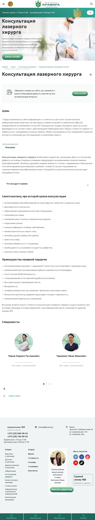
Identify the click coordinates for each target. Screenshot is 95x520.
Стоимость (33, 458)
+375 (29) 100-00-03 (17, 436)
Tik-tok (81, 462)
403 (16, 427)
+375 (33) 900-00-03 (17, 433)
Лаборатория (10, 471)
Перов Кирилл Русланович (23, 356)
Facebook (81, 456)
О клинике (33, 466)
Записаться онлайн (35, 518)
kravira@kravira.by (45, 427)
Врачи (31, 454)
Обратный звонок (59, 518)
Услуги (8, 449)
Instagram (87, 456)
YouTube (75, 462)
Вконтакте (75, 456)
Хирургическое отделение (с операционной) (11, 491)
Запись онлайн (12, 57)
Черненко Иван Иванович (71, 356)
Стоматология (11, 486)
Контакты (33, 471)
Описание (10, 147)
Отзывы (32, 462)
